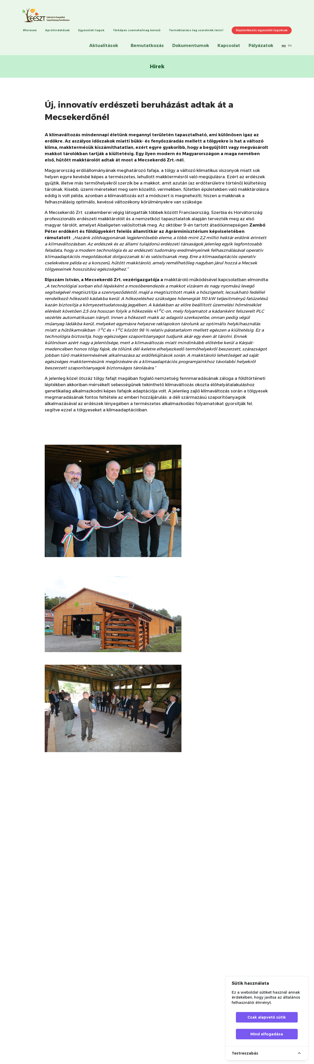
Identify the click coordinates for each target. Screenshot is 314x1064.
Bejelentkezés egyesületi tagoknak (261, 30)
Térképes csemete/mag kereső (136, 30)
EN (290, 45)
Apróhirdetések (57, 30)
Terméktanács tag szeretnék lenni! (196, 30)
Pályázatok (261, 45)
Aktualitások (103, 45)
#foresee (30, 30)
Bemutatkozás (147, 45)
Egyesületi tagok (91, 30)
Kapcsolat (228, 45)
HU (284, 45)
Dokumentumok (190, 45)
